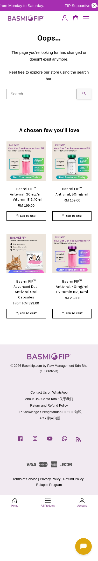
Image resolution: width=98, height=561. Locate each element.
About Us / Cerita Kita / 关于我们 (49, 399)
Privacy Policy (50, 479)
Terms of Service (25, 479)
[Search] (41, 94)
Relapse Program (49, 485)
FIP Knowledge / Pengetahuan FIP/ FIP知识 (49, 412)
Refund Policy (73, 479)
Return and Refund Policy (49, 405)
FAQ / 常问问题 (49, 418)
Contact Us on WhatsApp (48, 392)
